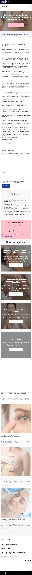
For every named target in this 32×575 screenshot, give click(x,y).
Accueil (3, 33)
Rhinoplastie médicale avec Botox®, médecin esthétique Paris (17, 211)
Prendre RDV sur (20, 573)
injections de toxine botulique (11, 70)
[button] (30, 6)
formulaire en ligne (7, 236)
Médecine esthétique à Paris (12, 33)
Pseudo (4, 172)
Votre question (5, 157)
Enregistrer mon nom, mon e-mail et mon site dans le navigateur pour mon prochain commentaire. (14, 182)
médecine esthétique (17, 51)
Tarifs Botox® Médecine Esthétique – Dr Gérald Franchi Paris (16, 213)
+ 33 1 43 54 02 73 (6, 548)
